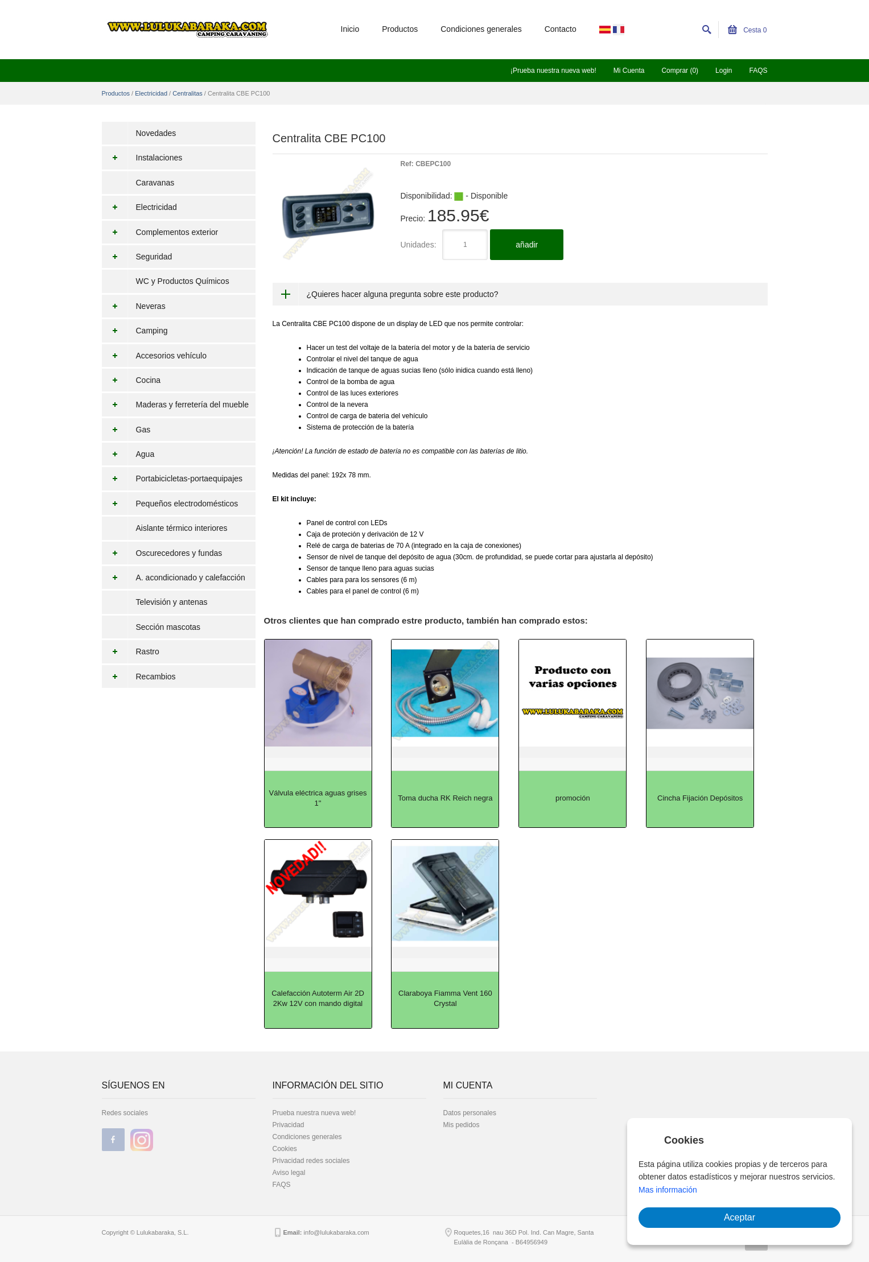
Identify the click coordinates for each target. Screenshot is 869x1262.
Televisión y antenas (172, 602)
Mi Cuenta (629, 71)
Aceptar (739, 1217)
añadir (527, 244)
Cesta (747, 30)
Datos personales (469, 1113)
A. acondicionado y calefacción (173, 577)
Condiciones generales (480, 29)
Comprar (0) (679, 71)
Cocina (131, 380)
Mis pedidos (461, 1125)
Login (723, 71)
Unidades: (418, 244)
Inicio (350, 29)
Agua (128, 454)
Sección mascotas (168, 627)
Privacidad (288, 1125)
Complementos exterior (160, 232)
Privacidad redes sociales (311, 1161)
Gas (126, 429)
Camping (135, 330)
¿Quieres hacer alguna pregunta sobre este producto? (403, 294)
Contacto (560, 29)
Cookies (285, 1149)
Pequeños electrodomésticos (170, 503)
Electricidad (151, 93)
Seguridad (137, 256)
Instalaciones (142, 157)
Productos (400, 29)
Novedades (156, 133)
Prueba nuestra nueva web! (314, 1113)
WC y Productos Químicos (182, 281)
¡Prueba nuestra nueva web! (553, 71)
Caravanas (155, 182)
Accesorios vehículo (154, 355)
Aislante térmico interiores (182, 528)
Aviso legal (289, 1173)
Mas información (668, 1189)
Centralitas (187, 93)
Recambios (139, 676)
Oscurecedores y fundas (162, 553)
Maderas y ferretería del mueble (175, 404)
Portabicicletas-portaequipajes (172, 478)
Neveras (134, 306)
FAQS (758, 71)
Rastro (130, 651)
